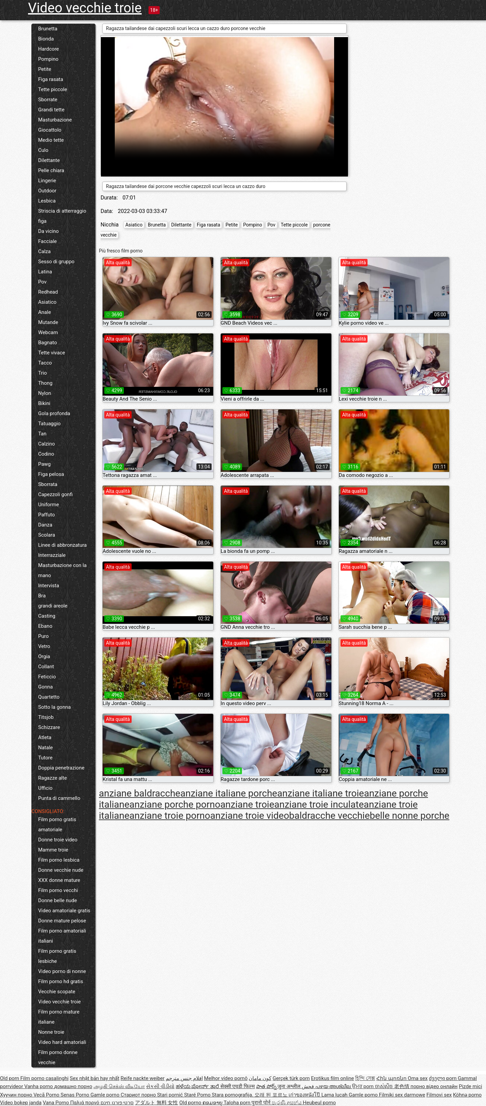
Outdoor (47, 191)
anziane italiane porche (228, 793)
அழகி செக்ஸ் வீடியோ (119, 1086)
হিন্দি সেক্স (365, 1078)
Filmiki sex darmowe (402, 1095)
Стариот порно (138, 1095)
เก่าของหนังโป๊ (305, 1095)
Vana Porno (56, 1103)
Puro (43, 636)
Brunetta (47, 29)
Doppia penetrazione (61, 768)
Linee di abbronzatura (62, 545)
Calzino (46, 444)
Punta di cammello (59, 798)
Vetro (44, 646)
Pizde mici (470, 1086)
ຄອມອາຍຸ (213, 1103)
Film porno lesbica (59, 860)
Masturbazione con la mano (62, 570)
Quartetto (48, 697)
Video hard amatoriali (62, 1042)
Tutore (45, 758)
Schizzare (49, 727)
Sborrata (47, 484)
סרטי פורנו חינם (117, 1103)
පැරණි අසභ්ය (287, 1103)
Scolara (46, 535)
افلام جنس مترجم (184, 1078)
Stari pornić (170, 1095)
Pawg (44, 464)
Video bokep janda (21, 1103)
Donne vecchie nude (60, 870)
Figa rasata (50, 79)
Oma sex (418, 1078)
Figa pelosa (51, 474)
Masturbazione (55, 120)
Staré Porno (198, 1095)
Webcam (48, 332)
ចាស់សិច (384, 1086)
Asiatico (47, 302)
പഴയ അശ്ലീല (333, 1086)
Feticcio (47, 677)
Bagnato (47, 343)
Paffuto (46, 515)
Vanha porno (39, 1086)
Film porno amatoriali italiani (62, 936)
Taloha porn (238, 1103)
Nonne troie (51, 1032)
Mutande (48, 322)
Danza (45, 525)
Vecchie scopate (56, 992)
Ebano (45, 626)
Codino (46, 454)
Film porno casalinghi (44, 1078)
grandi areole (53, 606)
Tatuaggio (49, 424)
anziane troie (247, 804)
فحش (308, 1086)
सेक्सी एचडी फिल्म (237, 1086)
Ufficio (45, 788)
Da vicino (48, 231)
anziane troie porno (169, 815)
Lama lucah (335, 1095)
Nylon (44, 393)
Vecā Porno (46, 1095)
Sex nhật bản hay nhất (94, 1078)
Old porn (10, 1078)
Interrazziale (52, 555)
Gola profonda (54, 413)
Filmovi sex (439, 1095)
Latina (45, 272)
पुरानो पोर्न (261, 1103)
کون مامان (260, 1078)
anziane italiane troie (320, 793)
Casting (46, 616)
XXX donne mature (59, 880)
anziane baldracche (139, 793)
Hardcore (48, 49)
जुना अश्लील (289, 1086)
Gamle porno (105, 1095)
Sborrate (47, 100)
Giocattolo (49, 130)
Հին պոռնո (392, 1078)
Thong (45, 383)
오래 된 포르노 (271, 1095)
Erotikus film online (332, 1078)
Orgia (44, 656)
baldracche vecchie (329, 815)
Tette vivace (51, 353)
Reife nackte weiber (142, 1078)
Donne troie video (57, 840)
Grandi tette (51, 110)
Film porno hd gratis (60, 981)
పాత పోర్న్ (266, 1086)
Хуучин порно (16, 1095)
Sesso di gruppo (56, 262)
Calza (44, 251)
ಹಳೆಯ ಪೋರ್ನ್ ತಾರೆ (198, 1086)
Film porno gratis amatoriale (57, 824)
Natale (45, 748)
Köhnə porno (467, 1095)
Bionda (46, 39)
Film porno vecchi (58, 890)
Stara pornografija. (233, 1095)
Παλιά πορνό (85, 1103)
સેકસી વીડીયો (160, 1086)
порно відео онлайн (433, 1086)
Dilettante (49, 160)
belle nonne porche (409, 815)
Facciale (47, 241)
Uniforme (48, 505)
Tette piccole (52, 89)
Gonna (45, 687)
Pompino (48, 59)
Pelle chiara (51, 170)
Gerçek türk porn (291, 1078)
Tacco (45, 363)
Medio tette (51, 140)
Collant (46, 667)
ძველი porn (443, 1078)
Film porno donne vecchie (58, 1057)
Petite (44, 69)
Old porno (190, 1103)
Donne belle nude (57, 900)
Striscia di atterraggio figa (62, 216)
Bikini (44, 403)
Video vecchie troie (85, 8)
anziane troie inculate (319, 804)
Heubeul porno (319, 1103)
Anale (44, 312)
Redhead (48, 292)
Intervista (48, 586)
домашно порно (73, 1086)
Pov (42, 282)
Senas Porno (75, 1095)
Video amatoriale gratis (64, 911)
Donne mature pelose (62, 921)
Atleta (44, 737)
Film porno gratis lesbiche (57, 956)
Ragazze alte (52, 778)
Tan (42, 434)
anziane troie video (249, 815)
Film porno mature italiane (58, 1017)
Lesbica (47, 201)
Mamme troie (53, 850)
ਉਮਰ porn (363, 1086)
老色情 (402, 1086)
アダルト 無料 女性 (156, 1103)
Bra (42, 596)
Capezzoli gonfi (55, 494)
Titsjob (46, 717)
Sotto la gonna (54, 707)
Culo (43, 150)
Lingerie (47, 181)
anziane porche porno (174, 804)
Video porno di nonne (62, 971)
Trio (42, 373)
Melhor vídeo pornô (226, 1078)
